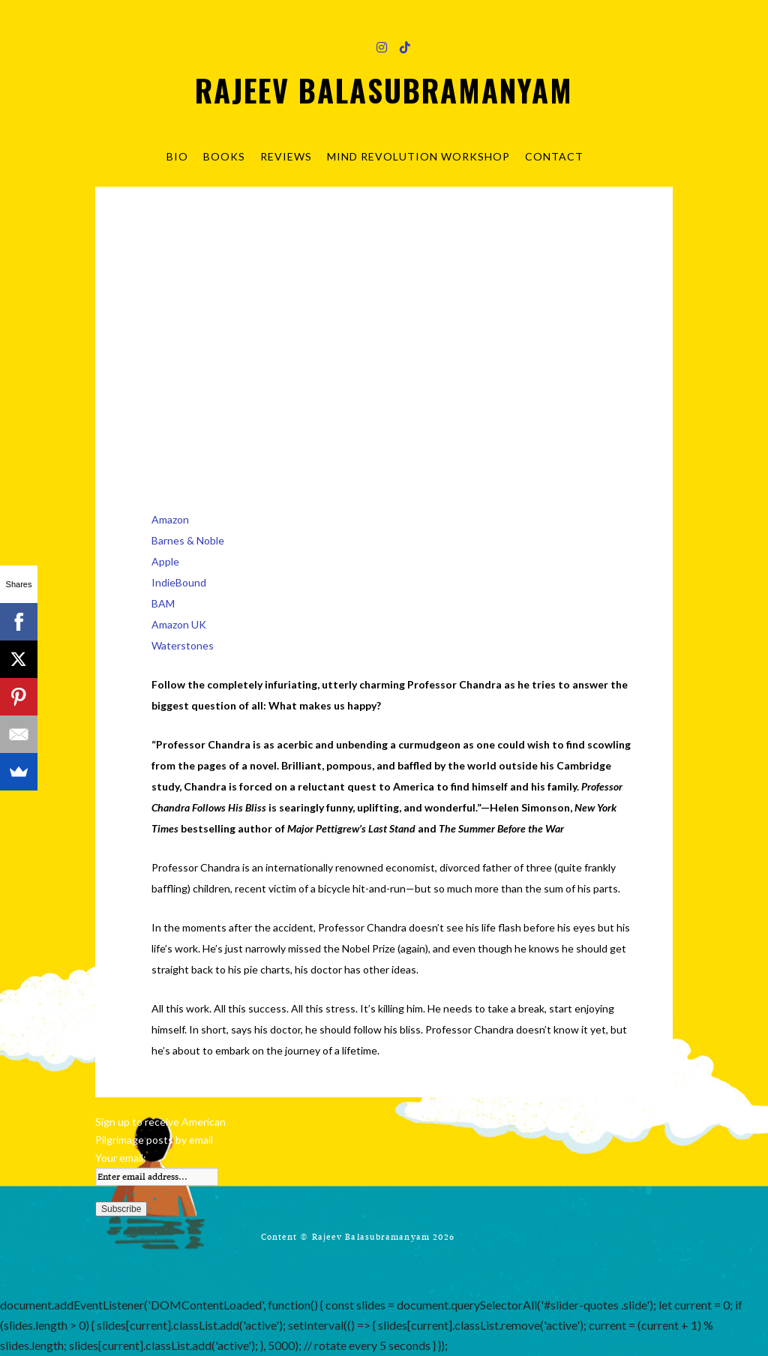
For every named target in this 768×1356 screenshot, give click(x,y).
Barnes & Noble (188, 540)
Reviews (286, 156)
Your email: (120, 1157)
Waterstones (183, 645)
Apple (165, 561)
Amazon (170, 519)
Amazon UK (179, 624)
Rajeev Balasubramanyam (384, 90)
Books (224, 156)
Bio (177, 156)
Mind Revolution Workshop (418, 156)
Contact (554, 156)
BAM (163, 603)
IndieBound (179, 582)
